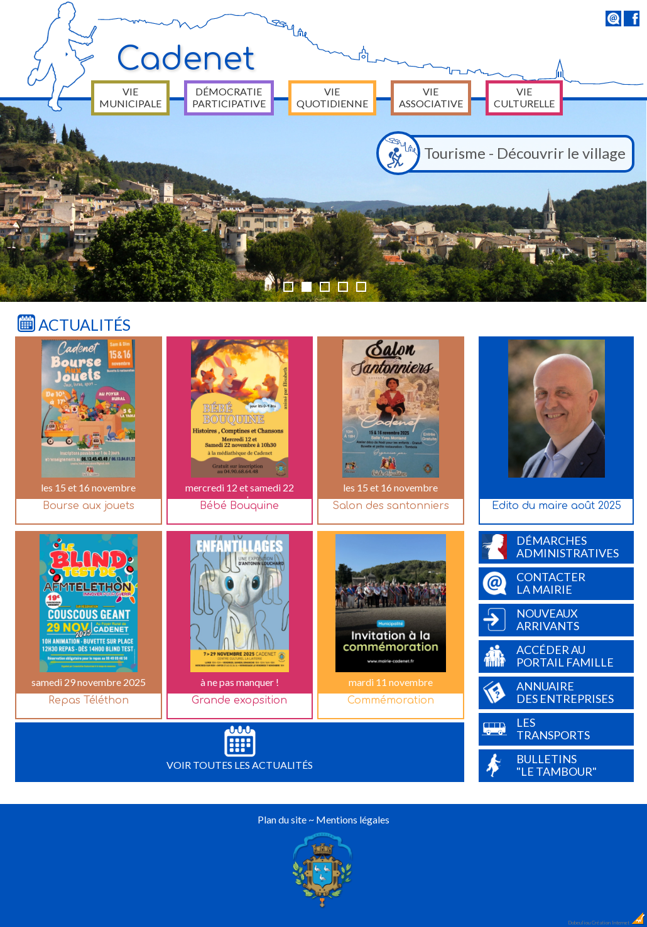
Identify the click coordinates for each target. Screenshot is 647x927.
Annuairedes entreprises (548, 692)
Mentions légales (352, 819)
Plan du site (282, 819)
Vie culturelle (524, 97)
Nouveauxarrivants (530, 619)
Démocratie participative (229, 97)
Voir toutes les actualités (239, 748)
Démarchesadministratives (550, 546)
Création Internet (619, 922)
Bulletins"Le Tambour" (539, 765)
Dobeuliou (579, 922)
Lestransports (536, 728)
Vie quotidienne (332, 97)
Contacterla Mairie (533, 583)
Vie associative (431, 97)
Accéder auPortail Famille (548, 656)
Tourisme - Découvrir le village (504, 154)
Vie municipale (130, 97)
